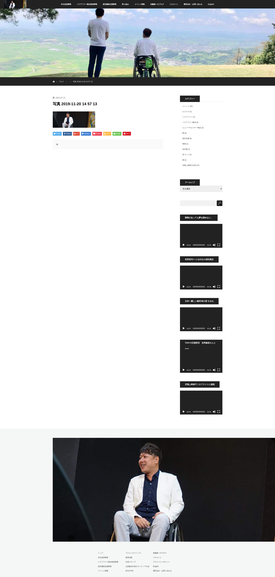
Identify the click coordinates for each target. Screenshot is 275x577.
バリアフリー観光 (189, 122)
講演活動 (129, 557)
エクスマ (185, 112)
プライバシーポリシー (161, 562)
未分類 (184, 149)
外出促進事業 (66, 4)
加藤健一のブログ (157, 4)
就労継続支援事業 (109, 4)
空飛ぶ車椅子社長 (189, 165)
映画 (184, 144)
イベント (185, 106)
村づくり (185, 155)
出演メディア (131, 562)
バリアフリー (187, 117)
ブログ (61, 82)
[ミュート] (214, 245)
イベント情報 (139, 4)
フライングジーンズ (133, 553)
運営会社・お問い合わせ (193, 4)
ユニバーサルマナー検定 (191, 128)
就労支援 (185, 138)
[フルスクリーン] (218, 245)
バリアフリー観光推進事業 (87, 4)
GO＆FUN (129, 571)
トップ (100, 553)
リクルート (174, 4)
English (211, 4)
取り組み (125, 4)
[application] (201, 236)
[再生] (183, 245)
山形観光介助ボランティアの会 (137, 566)
